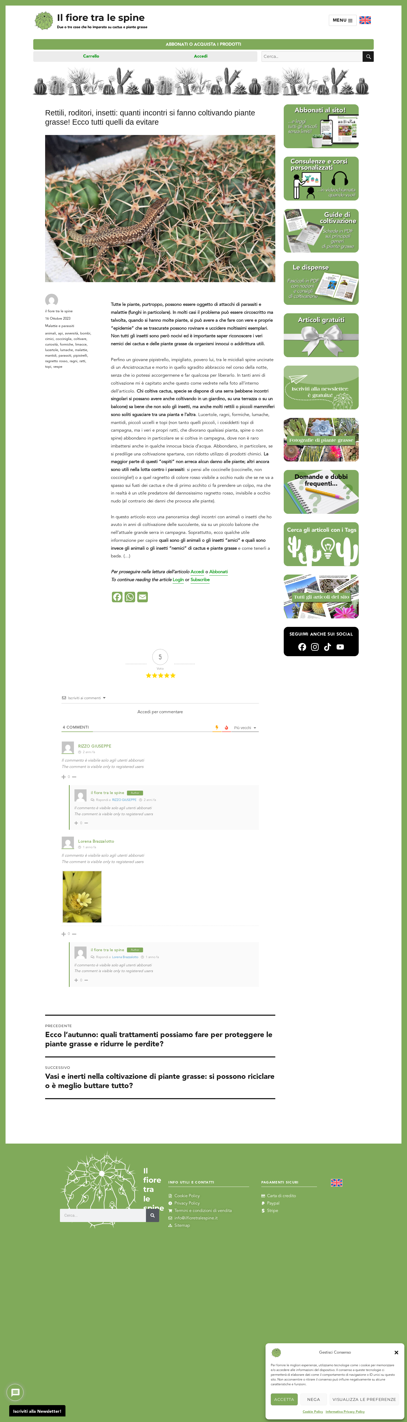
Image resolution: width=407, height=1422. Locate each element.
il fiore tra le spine (59, 311)
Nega (313, 1399)
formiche (66, 344)
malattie (81, 350)
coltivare (80, 339)
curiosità (51, 344)
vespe (57, 366)
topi (48, 366)
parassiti (65, 355)
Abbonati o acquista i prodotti (203, 44)
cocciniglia (64, 339)
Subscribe (200, 579)
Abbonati (218, 571)
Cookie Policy (313, 1411)
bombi (85, 333)
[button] (396, 1352)
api (60, 333)
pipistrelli (80, 355)
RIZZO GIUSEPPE (124, 800)
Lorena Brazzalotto (96, 841)
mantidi (50, 355)
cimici (49, 339)
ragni (73, 361)
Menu (343, 20)
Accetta (284, 1399)
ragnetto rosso (56, 361)
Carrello (91, 56)
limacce (81, 344)
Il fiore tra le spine (101, 17)
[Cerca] (152, 1215)
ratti (82, 361)
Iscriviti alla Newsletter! (37, 1411)
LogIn (178, 579)
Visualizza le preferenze (364, 1399)
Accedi (200, 56)
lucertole (51, 350)
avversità (71, 333)
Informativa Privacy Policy (345, 1411)
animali (50, 333)
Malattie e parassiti (59, 326)
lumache (66, 350)
